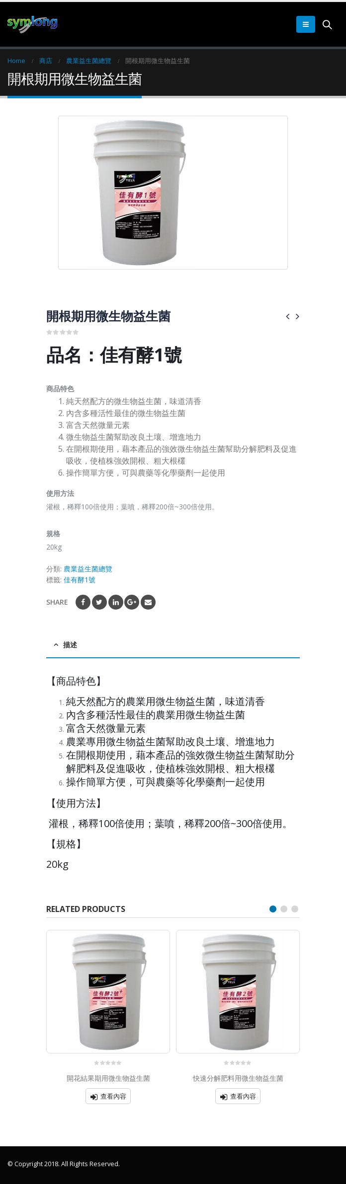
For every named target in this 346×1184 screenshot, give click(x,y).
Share (57, 602)
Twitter (99, 602)
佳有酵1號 (79, 579)
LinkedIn (115, 602)
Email (148, 602)
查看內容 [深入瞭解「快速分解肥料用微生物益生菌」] (243, 1096)
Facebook (83, 602)
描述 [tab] (70, 644)
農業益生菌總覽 (88, 568)
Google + (131, 602)
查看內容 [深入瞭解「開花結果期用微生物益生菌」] (113, 1096)
